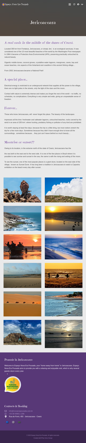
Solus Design (48, 438)
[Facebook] (78, 4)
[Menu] (69, 4)
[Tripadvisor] (82, 4)
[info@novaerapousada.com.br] (6, 411)
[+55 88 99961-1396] (6, 414)
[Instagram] (74, 4)
